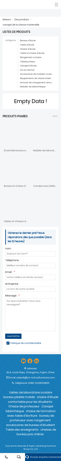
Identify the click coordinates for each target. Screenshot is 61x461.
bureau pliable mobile (19, 397)
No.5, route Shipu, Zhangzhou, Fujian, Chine (30, 372)
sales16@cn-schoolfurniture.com (35, 377)
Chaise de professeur (24, 406)
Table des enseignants (22, 429)
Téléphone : (12, 260)
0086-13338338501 (38, 383)
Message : (12, 295)
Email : (10, 272)
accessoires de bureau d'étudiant (30, 425)
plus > (55, 116)
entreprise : (12, 284)
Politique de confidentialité (25, 343)
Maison (7, 19)
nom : (8, 248)
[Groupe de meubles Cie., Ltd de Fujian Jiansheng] (17, 4)
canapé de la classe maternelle (21, 24)
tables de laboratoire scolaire (30, 392)
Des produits (21, 19)
